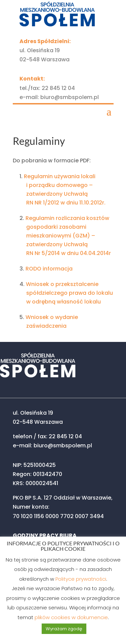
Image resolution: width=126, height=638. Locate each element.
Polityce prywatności (80, 578)
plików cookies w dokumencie (71, 617)
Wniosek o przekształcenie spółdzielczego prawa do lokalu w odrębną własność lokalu (69, 293)
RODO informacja (49, 269)
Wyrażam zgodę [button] (64, 629)
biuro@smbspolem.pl (69, 97)
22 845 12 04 (58, 88)
